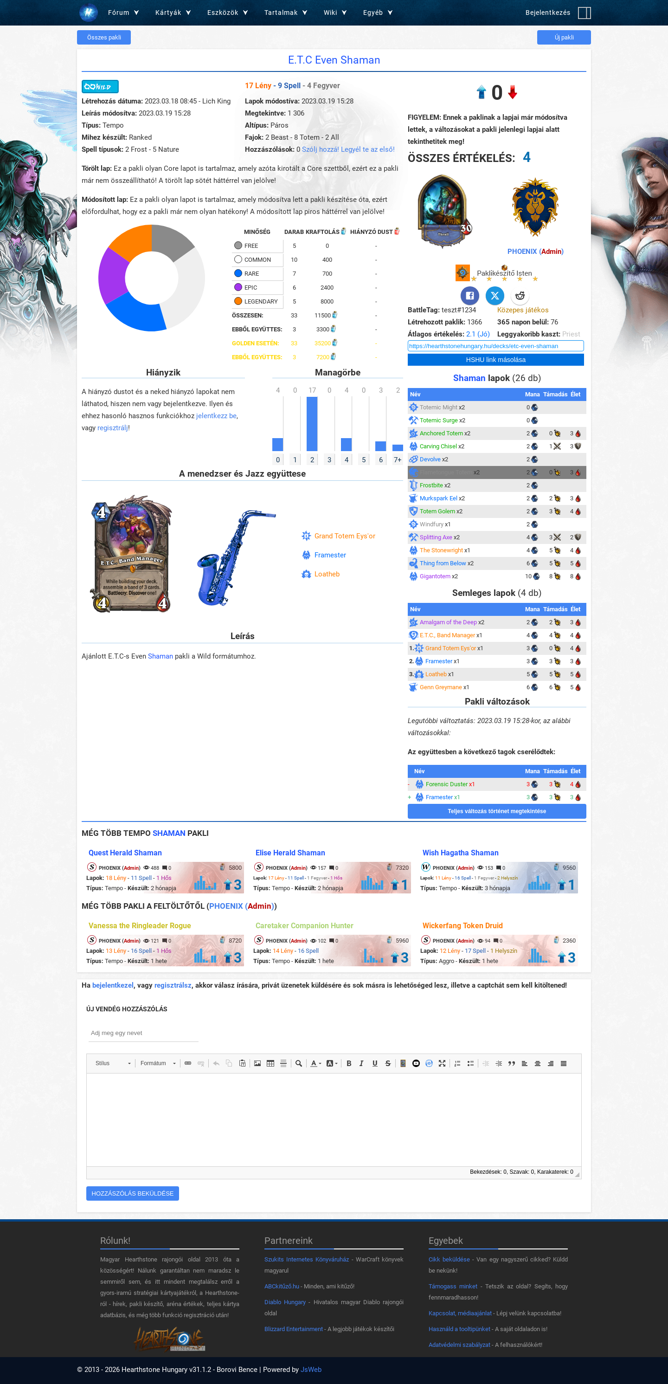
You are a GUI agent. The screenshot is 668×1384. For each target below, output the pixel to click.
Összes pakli (104, 37)
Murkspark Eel (438, 498)
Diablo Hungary (285, 1302)
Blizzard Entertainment (293, 1329)
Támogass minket (453, 1286)
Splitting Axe (436, 537)
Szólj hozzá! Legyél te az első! (348, 149)
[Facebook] (470, 295)
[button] (112, 1063)
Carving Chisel (438, 446)
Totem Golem (437, 511)
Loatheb (327, 574)
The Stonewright (441, 550)
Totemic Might (438, 407)
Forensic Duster (447, 784)
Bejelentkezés (548, 12)
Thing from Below (443, 563)
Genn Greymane (441, 687)
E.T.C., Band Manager (447, 635)
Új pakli (564, 37)
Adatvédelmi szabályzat (459, 1344)
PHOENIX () (535, 251)
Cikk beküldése (449, 1259)
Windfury (431, 524)
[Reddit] (520, 295)
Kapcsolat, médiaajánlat (460, 1313)
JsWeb (311, 1369)
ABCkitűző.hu (281, 1286)
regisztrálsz (173, 985)
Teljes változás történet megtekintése (497, 811)
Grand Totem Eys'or (345, 536)
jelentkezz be (216, 416)
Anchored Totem (441, 433)
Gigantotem (435, 576)
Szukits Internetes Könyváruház (306, 1259)
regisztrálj (112, 428)
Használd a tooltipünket (459, 1329)
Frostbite (431, 485)
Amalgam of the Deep (448, 622)
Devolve (430, 459)
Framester (330, 555)
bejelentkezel (113, 985)
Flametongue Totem (446, 472)
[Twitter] (495, 295)
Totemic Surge (439, 420)
